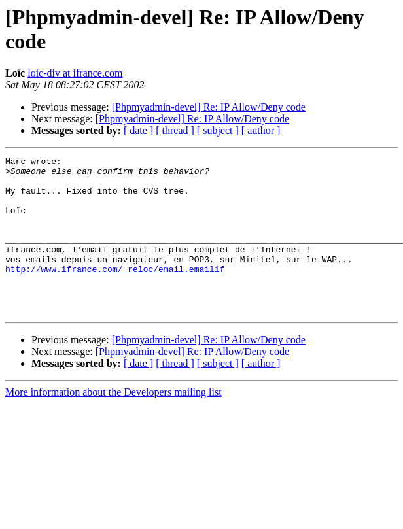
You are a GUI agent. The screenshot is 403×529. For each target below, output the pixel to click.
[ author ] (261, 130)
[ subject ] (218, 130)
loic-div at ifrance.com (74, 72)
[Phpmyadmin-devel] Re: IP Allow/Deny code (209, 106)
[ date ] (138, 130)
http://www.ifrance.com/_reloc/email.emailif (114, 292)
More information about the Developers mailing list (113, 423)
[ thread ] (175, 130)
